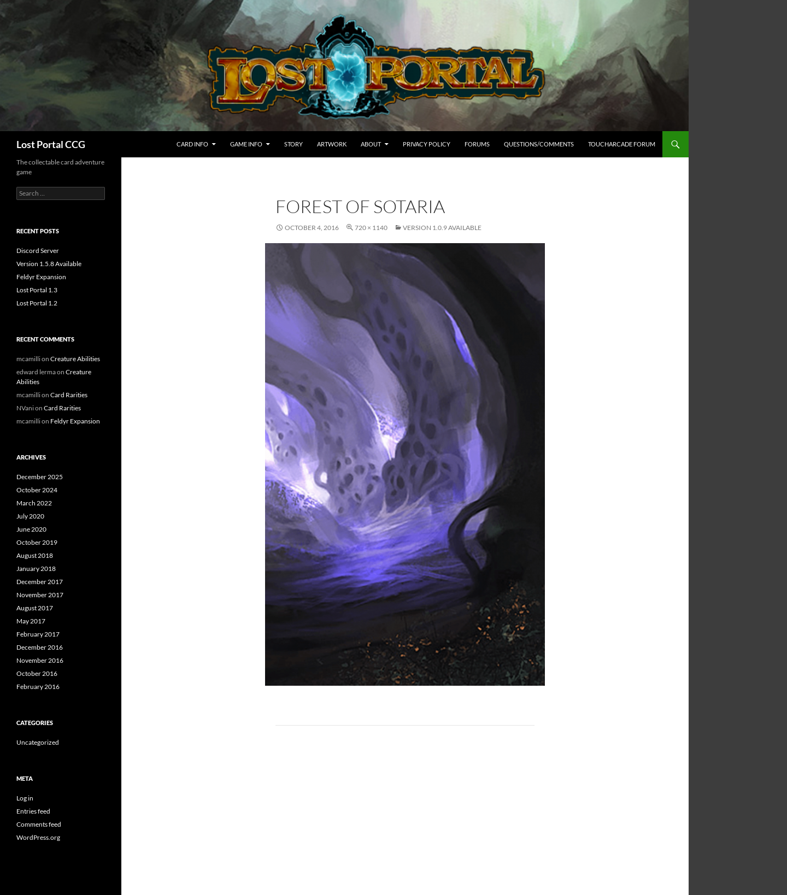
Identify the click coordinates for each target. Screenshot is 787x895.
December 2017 (39, 582)
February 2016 (38, 686)
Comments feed (38, 824)
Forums (477, 144)
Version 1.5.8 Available (48, 264)
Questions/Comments (539, 144)
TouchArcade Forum (621, 144)
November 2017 (39, 595)
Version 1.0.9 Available (442, 227)
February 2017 (38, 634)
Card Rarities (68, 395)
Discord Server (37, 250)
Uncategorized (37, 742)
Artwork (331, 144)
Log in (24, 798)
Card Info (192, 144)
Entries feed (33, 811)
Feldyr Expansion (41, 277)
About (371, 144)
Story (293, 144)
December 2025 (39, 477)
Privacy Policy (426, 144)
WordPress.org (38, 837)
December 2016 (39, 647)
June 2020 (31, 529)
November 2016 (39, 660)
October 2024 (36, 490)
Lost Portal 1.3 (36, 290)
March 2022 (34, 503)
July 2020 (30, 516)
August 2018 (34, 555)
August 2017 (34, 608)
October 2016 (36, 673)
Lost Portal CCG (50, 144)
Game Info (246, 144)
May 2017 (30, 621)
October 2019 (36, 542)
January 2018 (36, 568)
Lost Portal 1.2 (36, 303)
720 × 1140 (371, 227)
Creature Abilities (75, 359)
